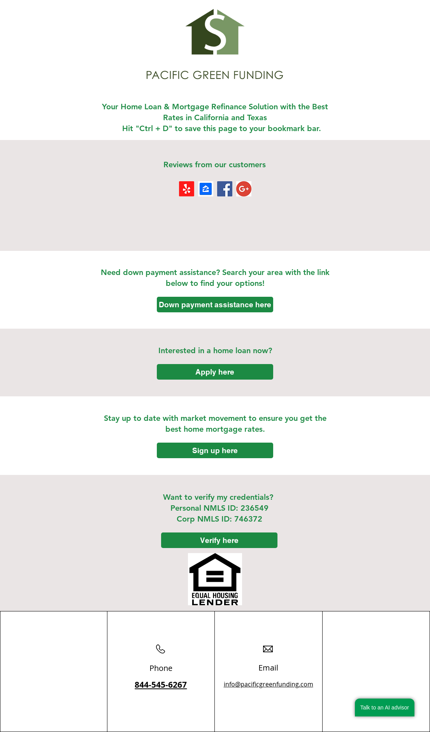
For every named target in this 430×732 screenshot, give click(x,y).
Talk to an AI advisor (384, 707)
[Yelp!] (186, 188)
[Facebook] (224, 188)
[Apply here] (215, 372)
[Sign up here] (215, 450)
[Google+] (243, 188)
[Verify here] (219, 540)
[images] (205, 188)
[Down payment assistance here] (215, 304)
